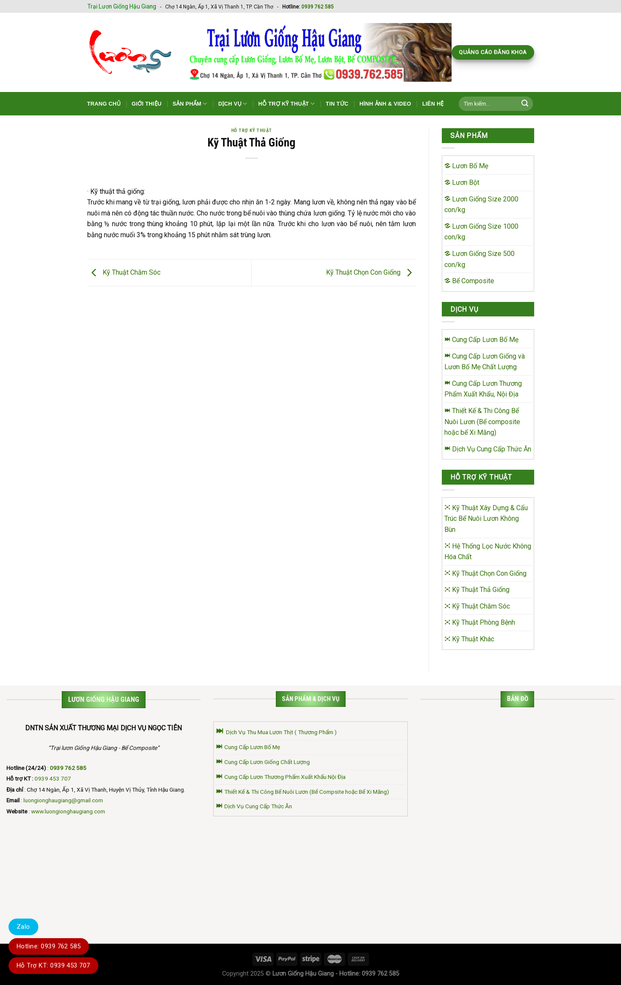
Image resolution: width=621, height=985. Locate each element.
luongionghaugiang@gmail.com (63, 800)
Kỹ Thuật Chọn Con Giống (371, 272)
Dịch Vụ (232, 104)
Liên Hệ (433, 104)
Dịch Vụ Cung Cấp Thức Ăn (254, 806)
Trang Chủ (104, 104)
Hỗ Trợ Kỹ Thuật (286, 104)
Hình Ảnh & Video (385, 104)
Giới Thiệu (146, 104)
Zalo (23, 926)
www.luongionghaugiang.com (68, 811)
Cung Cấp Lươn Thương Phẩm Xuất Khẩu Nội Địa (281, 776)
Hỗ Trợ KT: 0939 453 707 (53, 965)
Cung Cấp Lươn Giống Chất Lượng (263, 761)
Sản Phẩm (189, 104)
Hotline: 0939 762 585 (49, 946)
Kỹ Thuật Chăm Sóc (123, 272)
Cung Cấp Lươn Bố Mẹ (248, 747)
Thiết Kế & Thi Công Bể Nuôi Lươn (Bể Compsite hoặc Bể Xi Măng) (302, 791)
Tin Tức (337, 104)
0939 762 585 (317, 7)
